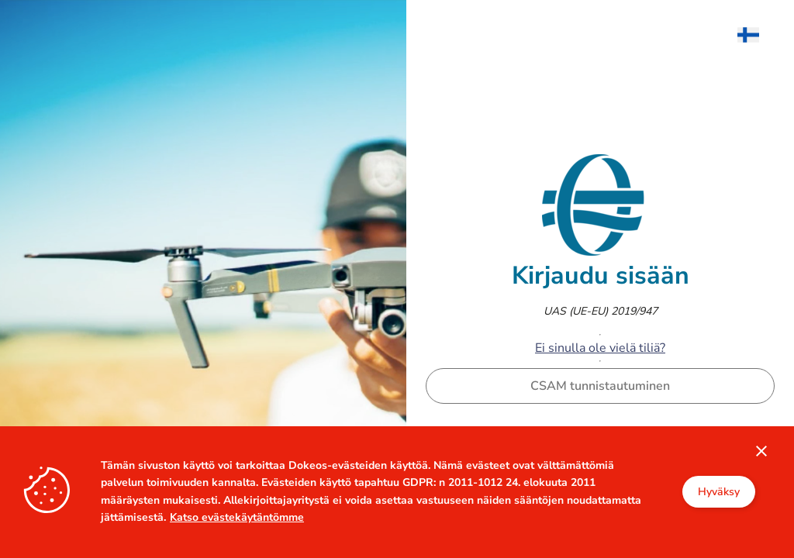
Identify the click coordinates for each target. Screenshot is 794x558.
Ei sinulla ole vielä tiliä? (600, 348)
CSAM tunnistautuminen (600, 385)
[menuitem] (756, 34)
